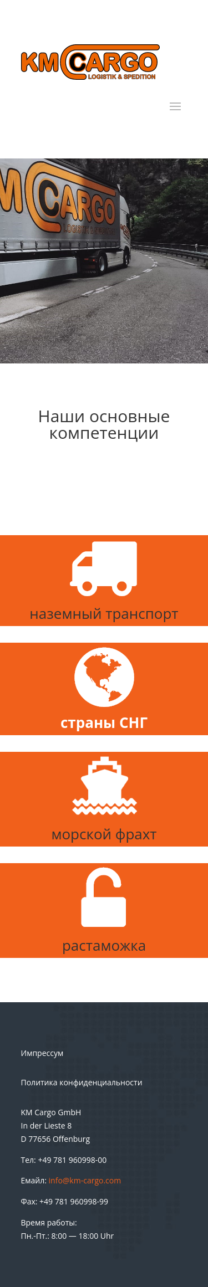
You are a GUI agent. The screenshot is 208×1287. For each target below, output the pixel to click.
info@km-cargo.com (85, 1180)
